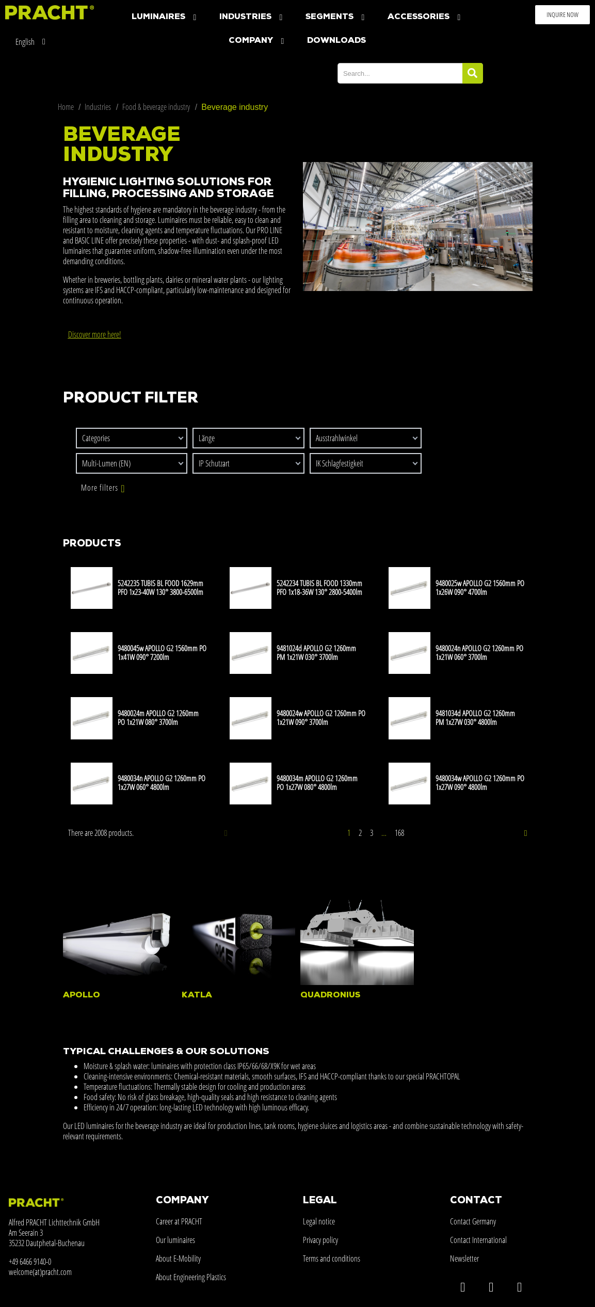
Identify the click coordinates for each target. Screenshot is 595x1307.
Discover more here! (94, 334)
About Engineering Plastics (191, 1277)
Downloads (336, 41)
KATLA (197, 995)
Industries (252, 17)
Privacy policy (320, 1240)
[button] (562, 14)
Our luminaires (175, 1240)
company (257, 41)
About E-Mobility (178, 1258)
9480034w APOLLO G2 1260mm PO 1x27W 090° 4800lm (480, 782)
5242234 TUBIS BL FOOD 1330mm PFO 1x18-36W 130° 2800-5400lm (319, 587)
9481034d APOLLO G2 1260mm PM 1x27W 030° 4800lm (475, 717)
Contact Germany (473, 1221)
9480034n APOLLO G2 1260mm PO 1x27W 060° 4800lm (161, 782)
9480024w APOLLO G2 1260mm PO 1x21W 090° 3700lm (321, 717)
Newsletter (464, 1258)
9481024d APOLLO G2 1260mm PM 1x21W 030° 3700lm (316, 652)
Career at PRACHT (179, 1221)
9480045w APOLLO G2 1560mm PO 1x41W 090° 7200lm (162, 652)
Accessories (425, 17)
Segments (336, 17)
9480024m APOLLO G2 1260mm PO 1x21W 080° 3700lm (158, 717)
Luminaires (165, 17)
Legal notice (319, 1221)
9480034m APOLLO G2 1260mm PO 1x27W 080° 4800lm (317, 782)
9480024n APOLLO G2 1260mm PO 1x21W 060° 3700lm (479, 652)
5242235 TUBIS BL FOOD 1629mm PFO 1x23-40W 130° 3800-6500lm (160, 587)
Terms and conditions (331, 1258)
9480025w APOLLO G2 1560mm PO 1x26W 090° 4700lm (480, 587)
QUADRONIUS (330, 995)
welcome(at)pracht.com (40, 1272)
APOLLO (81, 995)
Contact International (478, 1240)
